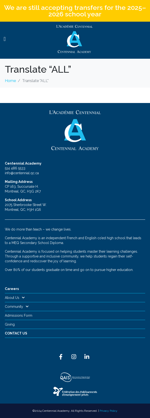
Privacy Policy (108, 410)
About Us (15, 298)
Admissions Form (18, 315)
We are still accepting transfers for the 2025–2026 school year (75, 11)
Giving (10, 324)
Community (17, 307)
